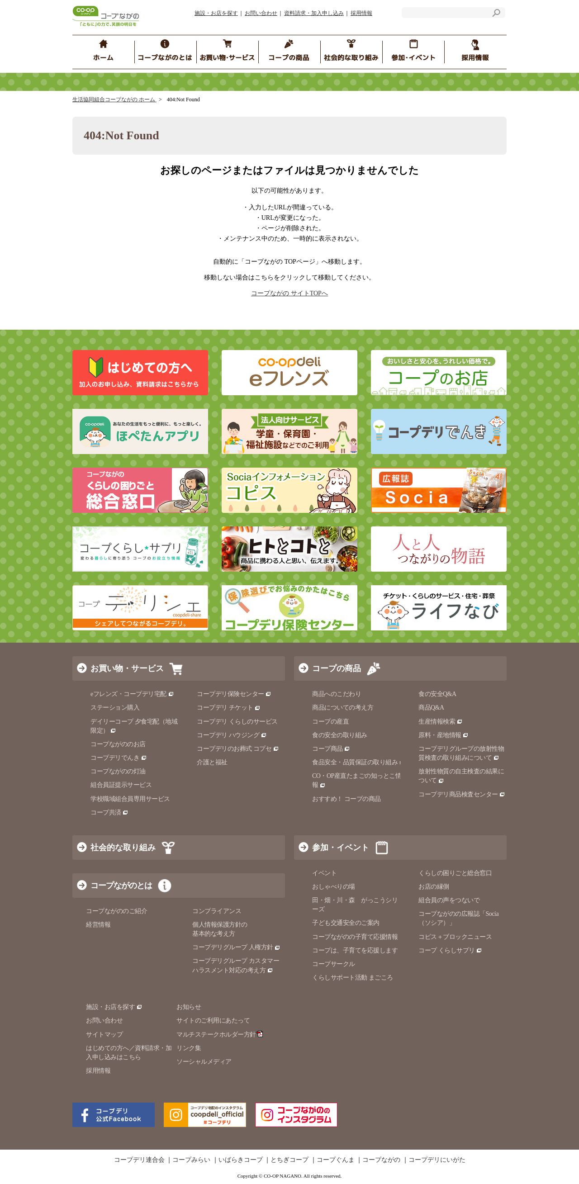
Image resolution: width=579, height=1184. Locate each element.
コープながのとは (121, 885)
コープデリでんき (118, 757)
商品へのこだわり (336, 694)
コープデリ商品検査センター (461, 794)
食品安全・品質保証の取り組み (358, 762)
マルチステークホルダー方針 (219, 1034)
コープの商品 (336, 668)
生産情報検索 (440, 721)
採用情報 (361, 13)
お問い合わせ (261, 13)
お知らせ (188, 1007)
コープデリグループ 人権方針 (236, 947)
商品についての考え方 (342, 707)
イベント (324, 873)
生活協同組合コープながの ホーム (114, 99)
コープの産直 (330, 721)
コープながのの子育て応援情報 (355, 936)
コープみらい (191, 1160)
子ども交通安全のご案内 (346, 922)
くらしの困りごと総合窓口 (455, 873)
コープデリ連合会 (139, 1160)
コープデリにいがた (436, 1160)
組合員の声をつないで (448, 900)
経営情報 (98, 924)
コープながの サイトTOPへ (289, 293)
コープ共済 (109, 812)
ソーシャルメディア (204, 1061)
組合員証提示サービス (121, 784)
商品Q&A (431, 707)
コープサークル (333, 964)
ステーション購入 (114, 707)
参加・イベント (340, 847)
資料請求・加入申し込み (314, 13)
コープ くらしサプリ (450, 950)
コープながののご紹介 (116, 911)
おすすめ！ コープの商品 (346, 799)
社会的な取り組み (123, 847)
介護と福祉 (212, 762)
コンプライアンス (216, 911)
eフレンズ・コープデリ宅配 (132, 694)
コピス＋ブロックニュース (455, 936)
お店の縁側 (433, 886)
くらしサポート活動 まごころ (352, 977)
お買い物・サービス (127, 668)
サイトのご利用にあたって (213, 1020)
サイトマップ (104, 1034)
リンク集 (188, 1048)
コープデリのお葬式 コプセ (238, 748)
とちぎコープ (289, 1160)
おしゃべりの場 (333, 886)
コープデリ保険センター (234, 694)
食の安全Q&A (437, 694)
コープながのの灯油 (118, 771)
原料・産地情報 (443, 735)
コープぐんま (336, 1160)
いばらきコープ (240, 1160)
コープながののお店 (118, 744)
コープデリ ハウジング (232, 735)
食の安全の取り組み (339, 735)
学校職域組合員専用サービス (130, 799)
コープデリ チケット (229, 707)
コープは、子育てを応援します (355, 950)
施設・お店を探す (216, 13)
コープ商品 (331, 748)
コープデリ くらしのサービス (237, 721)
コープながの (381, 1160)
